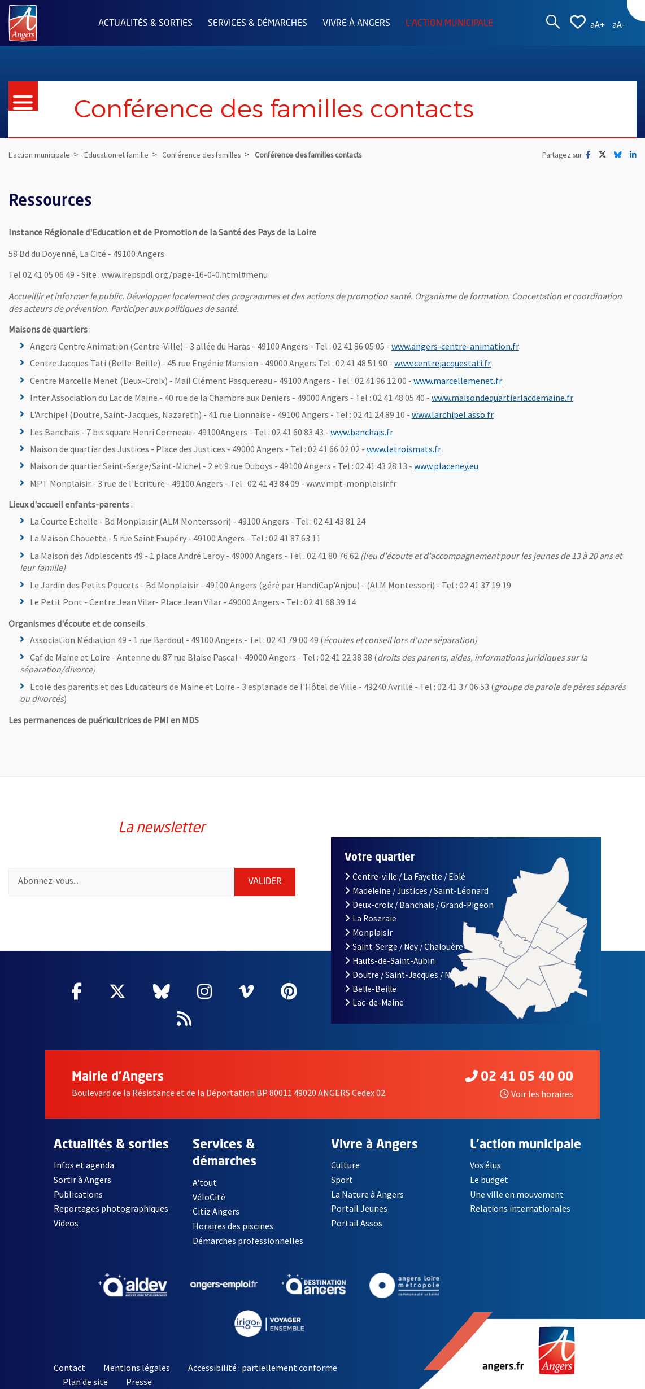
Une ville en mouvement (517, 1194)
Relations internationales (520, 1208)
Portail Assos (356, 1223)
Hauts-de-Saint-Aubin (390, 960)
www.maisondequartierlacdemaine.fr (502, 397)
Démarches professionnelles (248, 1240)
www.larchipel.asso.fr (453, 414)
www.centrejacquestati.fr (442, 363)
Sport (342, 1179)
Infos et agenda (84, 1164)
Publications (78, 1194)
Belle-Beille (370, 989)
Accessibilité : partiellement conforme (262, 1367)
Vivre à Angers (356, 23)
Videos (66, 1223)
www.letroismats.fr (404, 449)
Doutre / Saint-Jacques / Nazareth (412, 974)
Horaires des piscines (233, 1225)
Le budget (489, 1179)
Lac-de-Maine (374, 1002)
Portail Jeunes (359, 1208)
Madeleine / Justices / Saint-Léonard (417, 890)
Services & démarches (257, 23)
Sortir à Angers (82, 1179)
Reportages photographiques (111, 1208)
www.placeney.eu (446, 465)
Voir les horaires (536, 1093)
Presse (139, 1382)
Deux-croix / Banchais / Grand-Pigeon (419, 904)
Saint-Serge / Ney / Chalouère (404, 946)
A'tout (205, 1182)
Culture (345, 1164)
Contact (69, 1367)
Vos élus (485, 1164)
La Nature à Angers (367, 1194)
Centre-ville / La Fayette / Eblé (405, 876)
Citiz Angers (216, 1211)
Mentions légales (136, 1367)
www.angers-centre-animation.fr (455, 346)
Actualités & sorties (145, 23)
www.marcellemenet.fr (457, 380)
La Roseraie (370, 918)
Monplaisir (369, 932)
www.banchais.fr (361, 432)
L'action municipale (449, 23)
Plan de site (85, 1382)
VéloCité (209, 1197)
